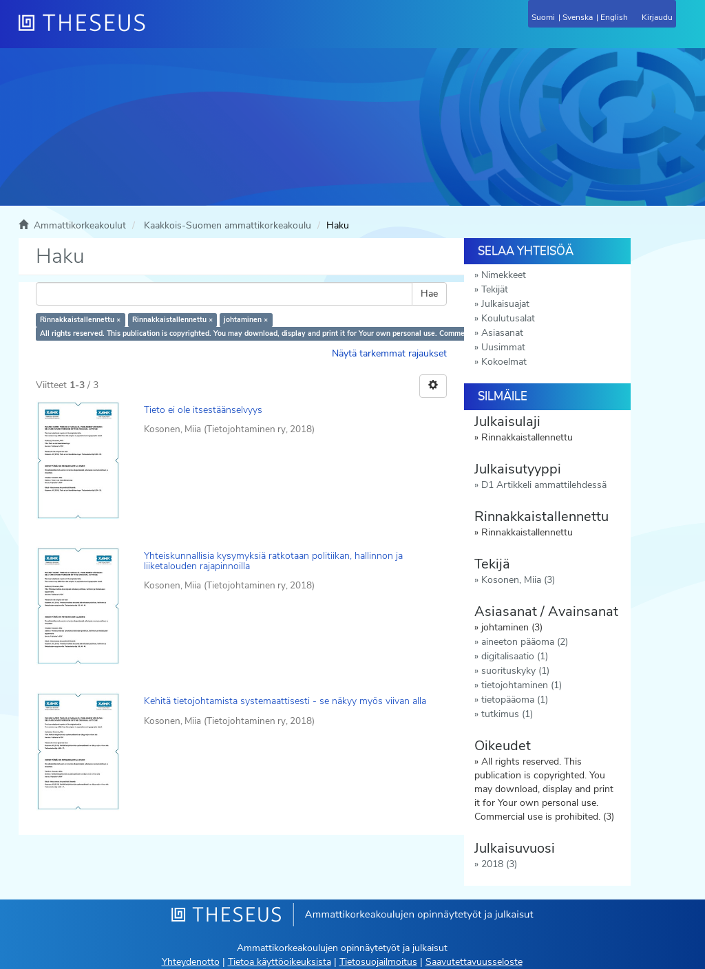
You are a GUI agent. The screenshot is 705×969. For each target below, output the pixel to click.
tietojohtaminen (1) (521, 685)
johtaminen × (246, 320)
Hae (429, 293)
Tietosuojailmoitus (378, 961)
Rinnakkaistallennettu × (80, 320)
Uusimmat (503, 347)
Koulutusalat (508, 318)
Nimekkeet (503, 274)
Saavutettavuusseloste (474, 961)
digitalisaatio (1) (514, 656)
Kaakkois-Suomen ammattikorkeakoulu (227, 225)
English (614, 17)
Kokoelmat (504, 361)
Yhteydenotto (191, 961)
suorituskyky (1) (515, 670)
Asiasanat (502, 332)
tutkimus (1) (507, 714)
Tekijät (494, 289)
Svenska (577, 17)
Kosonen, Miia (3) (518, 579)
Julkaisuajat (505, 303)
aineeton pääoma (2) (524, 641)
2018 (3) (499, 864)
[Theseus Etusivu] (156, 31)
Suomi (543, 17)
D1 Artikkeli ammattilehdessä (544, 484)
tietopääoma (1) (514, 699)
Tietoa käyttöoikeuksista (279, 961)
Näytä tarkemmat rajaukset (389, 353)
